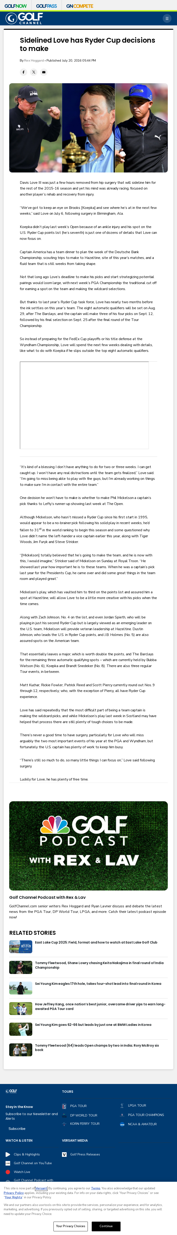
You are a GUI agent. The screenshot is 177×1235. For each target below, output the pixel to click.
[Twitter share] (33, 72)
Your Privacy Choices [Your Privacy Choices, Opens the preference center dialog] (71, 1226)
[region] (88, 1208)
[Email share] (43, 72)
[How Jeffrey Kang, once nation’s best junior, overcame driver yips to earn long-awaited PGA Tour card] (20, 1008)
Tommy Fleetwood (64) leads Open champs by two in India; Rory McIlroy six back (97, 1047)
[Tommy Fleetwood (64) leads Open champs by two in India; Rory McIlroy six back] (20, 1049)
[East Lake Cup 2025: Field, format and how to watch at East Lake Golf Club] (20, 946)
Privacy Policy (14, 1193)
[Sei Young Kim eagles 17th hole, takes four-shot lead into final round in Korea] (20, 988)
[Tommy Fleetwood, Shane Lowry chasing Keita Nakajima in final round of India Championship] (20, 967)
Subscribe (17, 1128)
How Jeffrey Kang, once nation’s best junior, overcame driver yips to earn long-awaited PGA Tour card (100, 1006)
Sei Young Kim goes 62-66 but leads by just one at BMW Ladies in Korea (93, 1025)
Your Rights (13, 1197)
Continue (106, 1226)
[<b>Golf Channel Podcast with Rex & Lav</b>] (88, 846)
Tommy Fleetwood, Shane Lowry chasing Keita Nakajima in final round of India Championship (99, 965)
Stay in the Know (19, 1107)
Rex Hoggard (34, 60)
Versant (41, 1188)
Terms (95, 1188)
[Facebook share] (23, 72)
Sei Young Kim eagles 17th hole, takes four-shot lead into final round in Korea (98, 984)
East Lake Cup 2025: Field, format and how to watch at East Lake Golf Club (96, 942)
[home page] (24, 18)
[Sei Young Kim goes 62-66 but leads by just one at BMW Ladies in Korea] (20, 1029)
